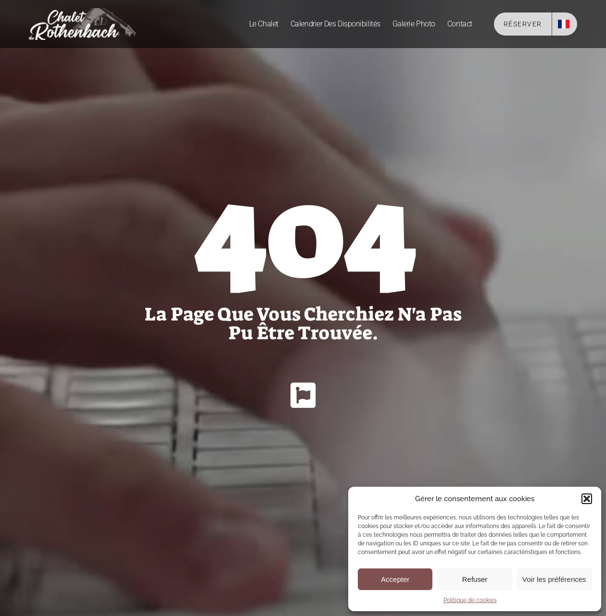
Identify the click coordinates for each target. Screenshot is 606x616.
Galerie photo (413, 23)
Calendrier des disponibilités (335, 23)
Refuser (475, 579)
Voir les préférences (554, 579)
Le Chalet (263, 23)
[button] (587, 499)
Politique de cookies (470, 600)
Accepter (395, 579)
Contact (459, 23)
